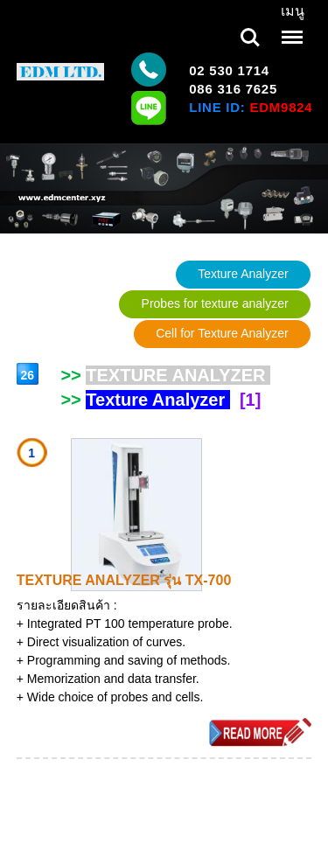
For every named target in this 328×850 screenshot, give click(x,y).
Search (250, 37)
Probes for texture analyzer (215, 303)
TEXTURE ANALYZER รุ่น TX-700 (124, 580)
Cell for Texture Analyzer (222, 333)
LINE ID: (250, 107)
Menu (290, 28)
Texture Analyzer (243, 274)
